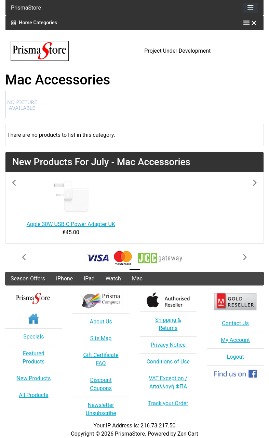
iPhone (64, 278)
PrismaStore (130, 433)
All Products (33, 395)
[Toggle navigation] (250, 8)
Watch (113, 278)
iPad (89, 278)
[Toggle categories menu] (250, 23)
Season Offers (28, 278)
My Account (235, 340)
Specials (33, 336)
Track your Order (168, 403)
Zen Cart (187, 433)
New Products (33, 378)
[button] (30, 208)
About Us (101, 321)
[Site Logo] (48, 51)
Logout (235, 357)
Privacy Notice (168, 345)
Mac (137, 278)
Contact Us (235, 323)
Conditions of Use (168, 361)
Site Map (101, 338)
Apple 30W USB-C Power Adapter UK (71, 224)
